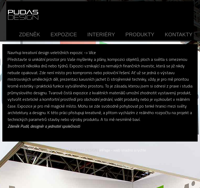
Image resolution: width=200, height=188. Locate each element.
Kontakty (178, 34)
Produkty (140, 34)
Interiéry (101, 34)
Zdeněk (29, 34)
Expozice (64, 34)
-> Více (90, 52)
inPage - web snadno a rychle (122, 150)
